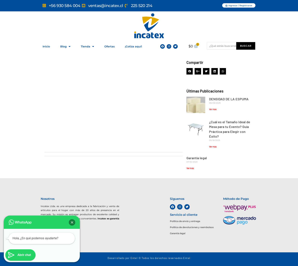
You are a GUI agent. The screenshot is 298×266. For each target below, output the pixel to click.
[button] (238, 5)
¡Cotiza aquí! (133, 46)
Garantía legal (196, 158)
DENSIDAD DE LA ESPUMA (229, 99)
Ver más (213, 109)
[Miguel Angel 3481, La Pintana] (80, 237)
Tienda (87, 46)
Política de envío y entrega (185, 221)
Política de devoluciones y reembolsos (192, 227)
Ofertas (109, 46)
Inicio (46, 46)
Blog (65, 46)
